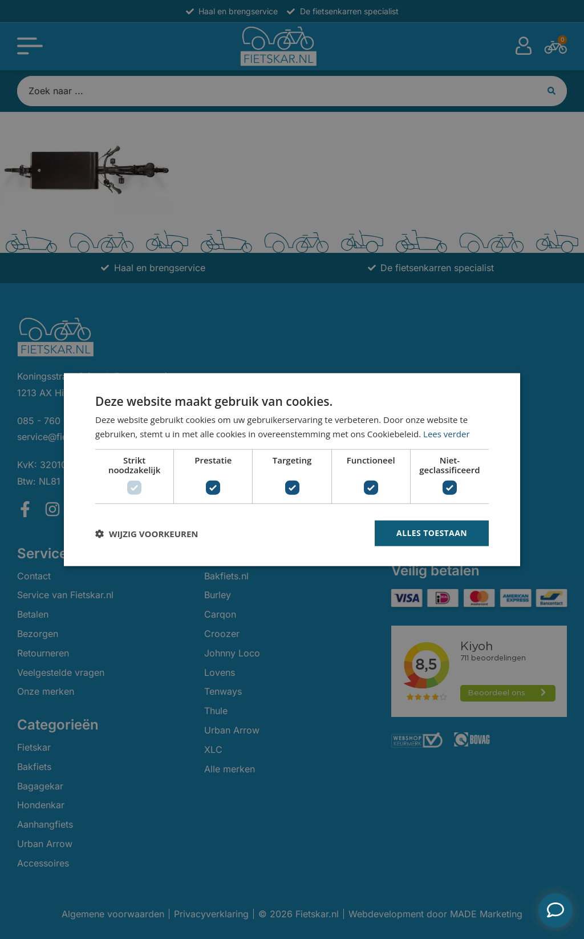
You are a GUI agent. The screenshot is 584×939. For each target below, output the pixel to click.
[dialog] (292, 469)
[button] (146, 533)
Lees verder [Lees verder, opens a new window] (446, 433)
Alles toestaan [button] (431, 532)
